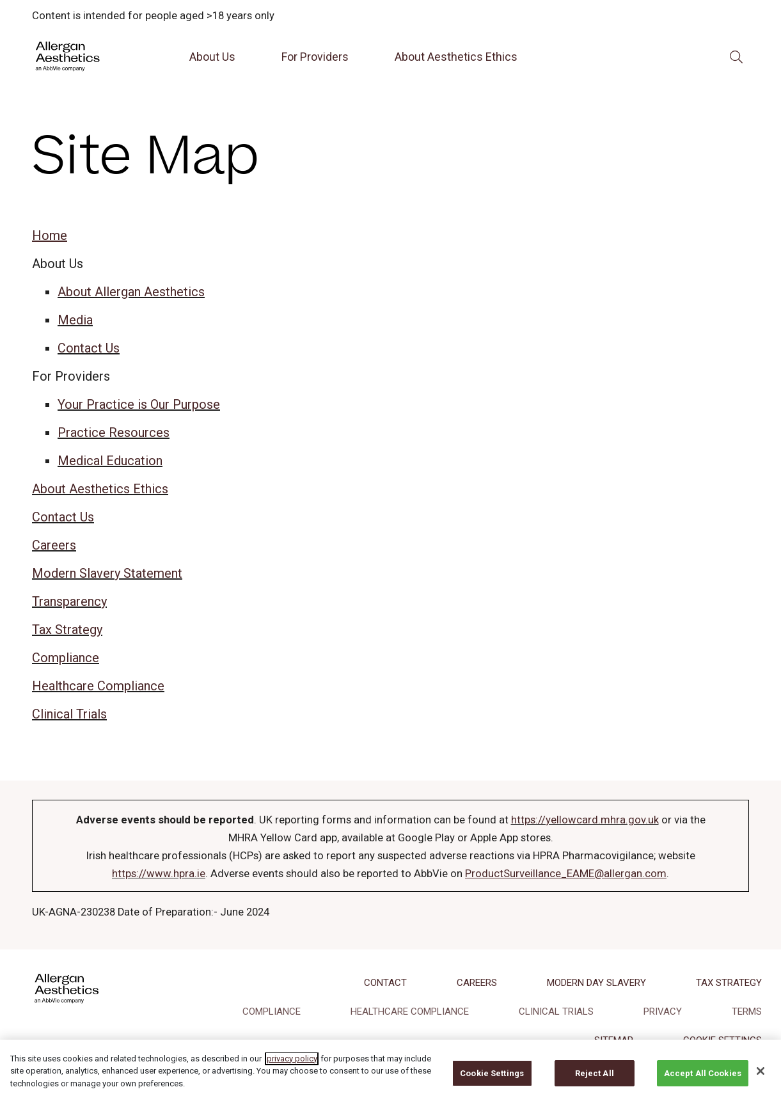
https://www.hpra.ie (158, 874)
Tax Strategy (67, 629)
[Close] (760, 1080)
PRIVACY (662, 1011)
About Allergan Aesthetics (131, 291)
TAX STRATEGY (729, 982)
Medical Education (110, 460)
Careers (54, 545)
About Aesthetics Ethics (456, 56)
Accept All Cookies (702, 1082)
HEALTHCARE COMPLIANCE (410, 1011)
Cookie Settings (492, 1082)
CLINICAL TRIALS (556, 1011)
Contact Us (89, 348)
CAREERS (477, 982)
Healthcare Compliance (98, 686)
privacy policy (292, 1067)
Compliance (65, 657)
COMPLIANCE (271, 1011)
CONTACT (385, 982)
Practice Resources (114, 432)
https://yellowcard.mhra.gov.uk (585, 820)
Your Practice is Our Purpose (139, 404)
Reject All (594, 1082)
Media (75, 320)
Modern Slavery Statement (107, 573)
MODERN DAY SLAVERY (596, 982)
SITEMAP (613, 1040)
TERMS (747, 1011)
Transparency (69, 601)
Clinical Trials (69, 714)
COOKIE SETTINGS (722, 1040)
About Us (212, 56)
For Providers (315, 56)
